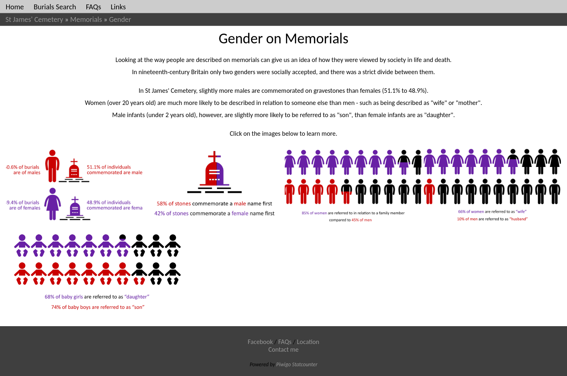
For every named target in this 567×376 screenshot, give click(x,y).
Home (15, 6)
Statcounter (304, 364)
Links (118, 6)
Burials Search (55, 6)
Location (308, 342)
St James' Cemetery (34, 19)
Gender (120, 19)
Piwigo (283, 364)
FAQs (93, 6)
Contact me (283, 349)
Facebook (260, 342)
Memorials (86, 19)
